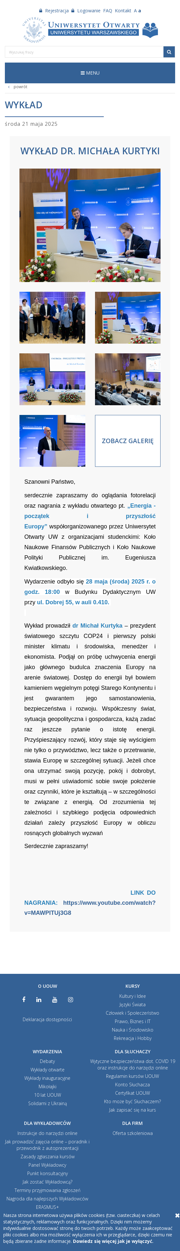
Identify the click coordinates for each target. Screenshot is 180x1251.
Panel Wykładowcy (47, 1165)
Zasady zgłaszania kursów (47, 1156)
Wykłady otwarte (47, 1070)
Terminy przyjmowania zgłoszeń (47, 1190)
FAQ (107, 10)
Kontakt (123, 10)
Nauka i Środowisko (132, 1030)
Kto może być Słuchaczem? (132, 1101)
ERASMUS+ (47, 1207)
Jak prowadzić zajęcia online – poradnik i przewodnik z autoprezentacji (47, 1145)
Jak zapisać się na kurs (132, 1110)
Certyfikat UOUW (132, 1093)
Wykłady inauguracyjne (47, 1078)
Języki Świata (133, 1004)
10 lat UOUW (47, 1095)
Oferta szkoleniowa (133, 1133)
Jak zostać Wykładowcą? (47, 1182)
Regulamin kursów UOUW (132, 1076)
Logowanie (86, 10)
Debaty (47, 1061)
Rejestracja (54, 10)
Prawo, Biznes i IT (132, 1021)
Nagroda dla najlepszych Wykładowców (47, 1199)
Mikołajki (47, 1086)
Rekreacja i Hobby (132, 1038)
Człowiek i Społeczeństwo (132, 1013)
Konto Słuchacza (132, 1084)
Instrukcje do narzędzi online (48, 1133)
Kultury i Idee (132, 996)
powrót (16, 86)
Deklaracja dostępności (47, 1019)
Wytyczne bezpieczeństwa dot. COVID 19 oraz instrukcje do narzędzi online (132, 1064)
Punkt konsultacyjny (47, 1173)
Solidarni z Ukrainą (47, 1103)
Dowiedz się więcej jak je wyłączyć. (113, 1241)
